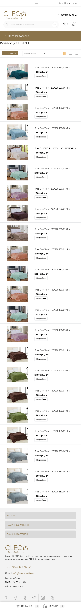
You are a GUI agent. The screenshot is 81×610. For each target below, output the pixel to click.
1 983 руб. (41, 294)
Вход (61, 3)
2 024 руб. (41, 273)
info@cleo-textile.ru (23, 573)
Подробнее (41, 76)
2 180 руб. (41, 92)
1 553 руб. (41, 152)
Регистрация (71, 3)
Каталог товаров (15, 36)
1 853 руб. (41, 72)
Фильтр (10, 53)
